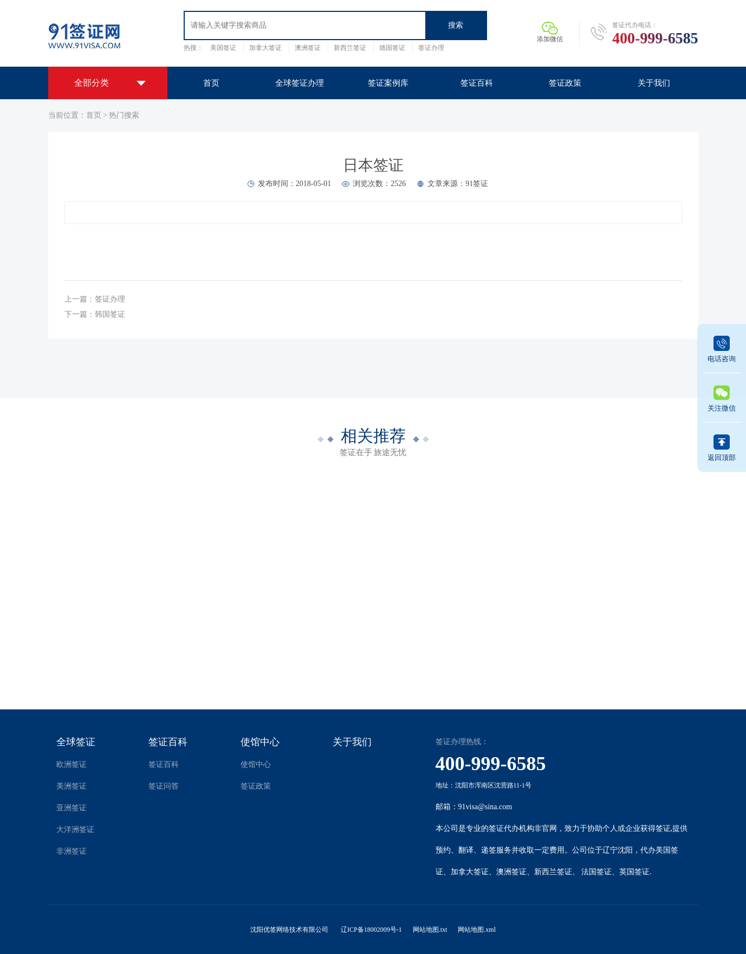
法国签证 (596, 872)
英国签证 (634, 872)
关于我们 (352, 742)
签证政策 (256, 786)
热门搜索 (124, 115)
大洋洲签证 (75, 829)
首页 (93, 115)
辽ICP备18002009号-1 (371, 929)
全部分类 (91, 82)
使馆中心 (260, 742)
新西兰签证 (350, 48)
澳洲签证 (308, 48)
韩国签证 (110, 314)
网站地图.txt (430, 929)
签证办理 (431, 48)
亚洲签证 (71, 808)
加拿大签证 (265, 48)
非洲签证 (71, 851)
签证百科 (167, 742)
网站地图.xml (477, 929)
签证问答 (163, 786)
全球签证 (75, 742)
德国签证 (392, 48)
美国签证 (223, 48)
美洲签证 (71, 786)
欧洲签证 (71, 764)
